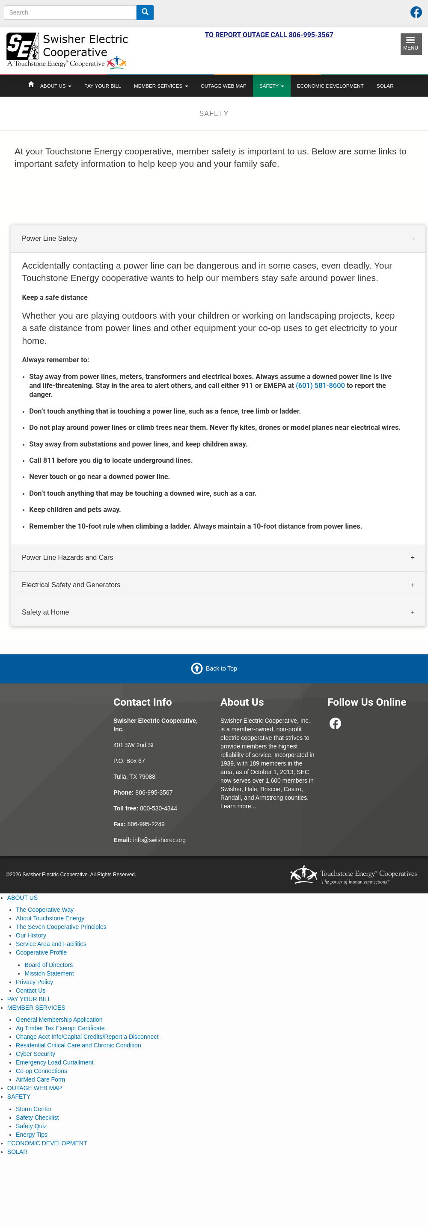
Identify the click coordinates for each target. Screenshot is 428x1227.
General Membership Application (59, 1019)
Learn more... (238, 806)
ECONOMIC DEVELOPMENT (330, 86)
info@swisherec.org (159, 840)
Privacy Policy (34, 982)
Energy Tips (32, 1134)
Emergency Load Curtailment (54, 1062)
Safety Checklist (37, 1117)
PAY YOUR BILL (102, 86)
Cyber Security (35, 1053)
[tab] (218, 239)
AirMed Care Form (40, 1079)
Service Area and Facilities (51, 943)
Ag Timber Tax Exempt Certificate (60, 1028)
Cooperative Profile (41, 952)
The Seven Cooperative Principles (61, 926)
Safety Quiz (31, 1126)
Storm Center (33, 1109)
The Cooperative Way (45, 909)
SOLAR (385, 86)
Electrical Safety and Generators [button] (71, 584)
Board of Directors (48, 964)
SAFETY (271, 86)
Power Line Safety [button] (49, 238)
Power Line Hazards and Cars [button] (67, 557)
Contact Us (30, 990)
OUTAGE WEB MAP (224, 86)
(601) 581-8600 (320, 385)
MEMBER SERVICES (161, 86)
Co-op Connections (41, 1070)
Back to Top (221, 668)
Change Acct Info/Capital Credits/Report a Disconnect (87, 1036)
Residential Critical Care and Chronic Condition (78, 1045)
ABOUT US (55, 86)
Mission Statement (49, 973)
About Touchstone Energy (50, 918)
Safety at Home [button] (45, 612)
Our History (31, 935)
